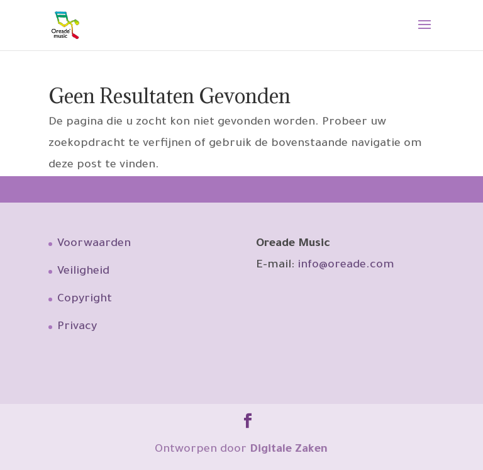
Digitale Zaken (289, 450)
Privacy (77, 327)
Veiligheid (83, 272)
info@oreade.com (345, 265)
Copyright (84, 299)
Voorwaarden (94, 244)
